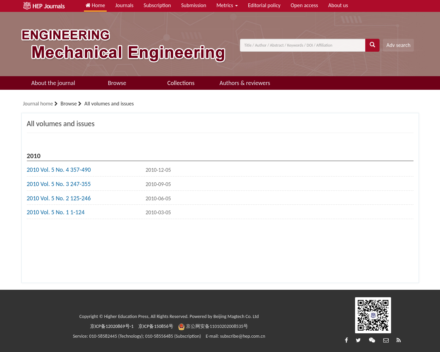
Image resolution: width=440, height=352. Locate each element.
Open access (304, 5)
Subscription (157, 5)
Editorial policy (264, 5)
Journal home (38, 103)
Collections (181, 83)
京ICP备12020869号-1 (112, 326)
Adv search (398, 45)
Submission (193, 5)
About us (338, 5)
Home (95, 5)
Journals (124, 5)
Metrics (227, 5)
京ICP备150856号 (155, 326)
